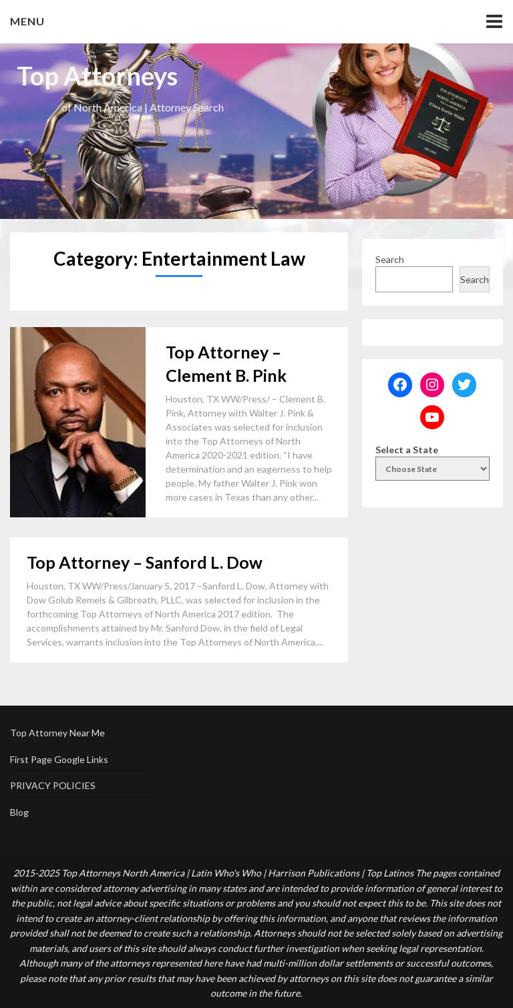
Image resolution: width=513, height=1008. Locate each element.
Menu (27, 21)
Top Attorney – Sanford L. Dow (145, 562)
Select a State (406, 449)
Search (389, 259)
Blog (19, 812)
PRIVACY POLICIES (53, 785)
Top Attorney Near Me (57, 732)
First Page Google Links (59, 759)
